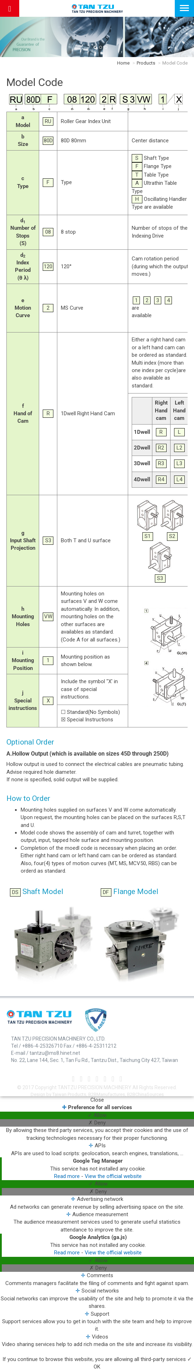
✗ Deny (97, 1122)
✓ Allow (97, 1115)
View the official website (113, 1176)
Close (97, 1100)
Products (146, 63)
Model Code (175, 63)
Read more (67, 1176)
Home (123, 63)
